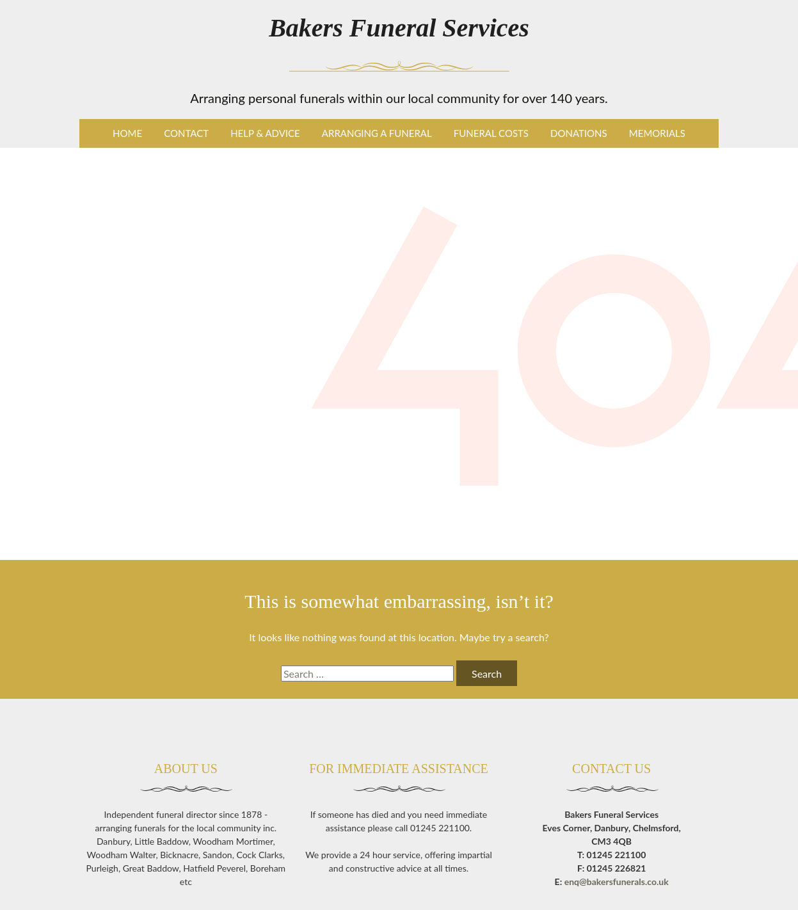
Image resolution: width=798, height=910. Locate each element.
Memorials (657, 133)
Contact (186, 133)
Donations (578, 133)
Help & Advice (265, 133)
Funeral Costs (491, 133)
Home (127, 133)
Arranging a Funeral (377, 133)
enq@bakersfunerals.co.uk (616, 881)
